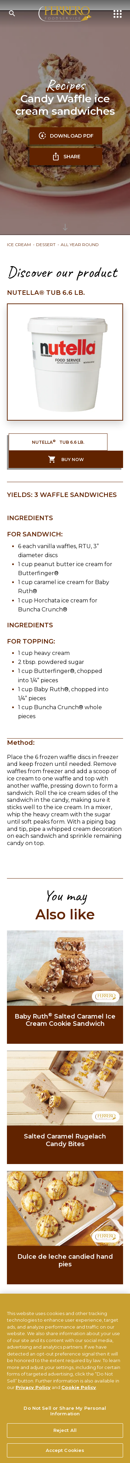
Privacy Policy (33, 1390)
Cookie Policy (78, 1390)
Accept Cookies (65, 1453)
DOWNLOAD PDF (66, 136)
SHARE (66, 156)
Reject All (65, 1433)
